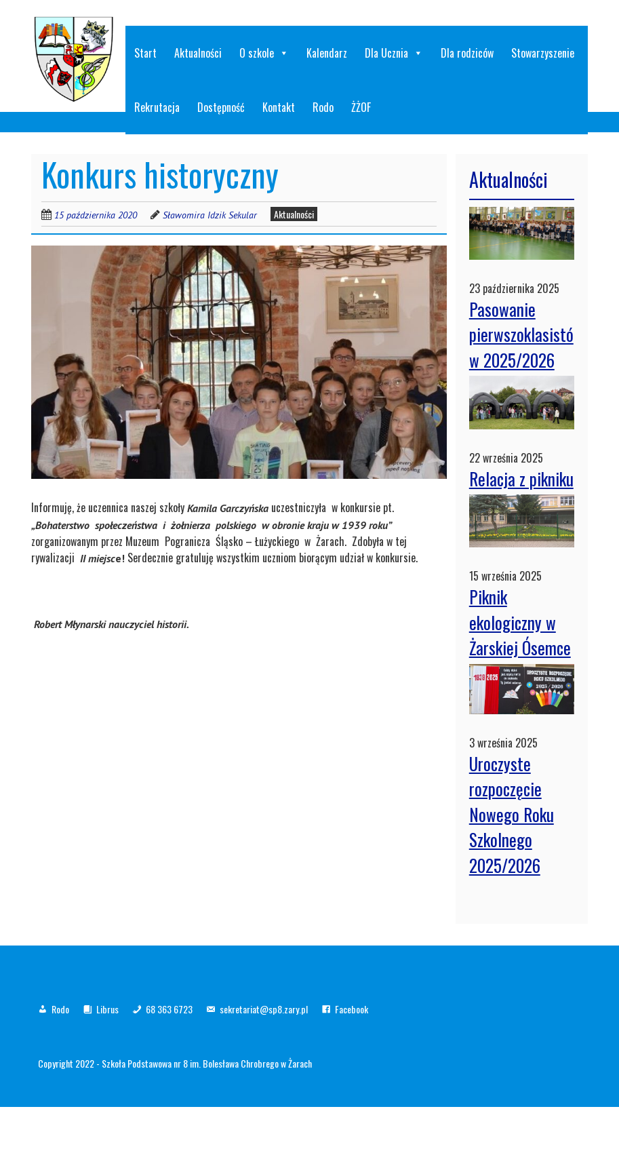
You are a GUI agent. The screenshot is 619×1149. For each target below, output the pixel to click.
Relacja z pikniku (521, 478)
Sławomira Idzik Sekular (210, 215)
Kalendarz (326, 53)
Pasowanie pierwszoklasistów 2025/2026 (521, 334)
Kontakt (278, 107)
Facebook (351, 1009)
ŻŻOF (361, 107)
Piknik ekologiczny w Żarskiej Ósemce (520, 622)
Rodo (323, 107)
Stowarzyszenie (542, 53)
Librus (107, 1009)
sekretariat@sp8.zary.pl (264, 1009)
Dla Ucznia (394, 53)
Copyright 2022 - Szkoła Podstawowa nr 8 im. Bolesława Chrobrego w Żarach (175, 1063)
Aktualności (198, 53)
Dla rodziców (467, 53)
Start (145, 53)
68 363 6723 (169, 1009)
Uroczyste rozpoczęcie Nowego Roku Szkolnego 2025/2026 (511, 814)
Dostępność (221, 107)
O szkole (264, 53)
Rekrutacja (157, 107)
